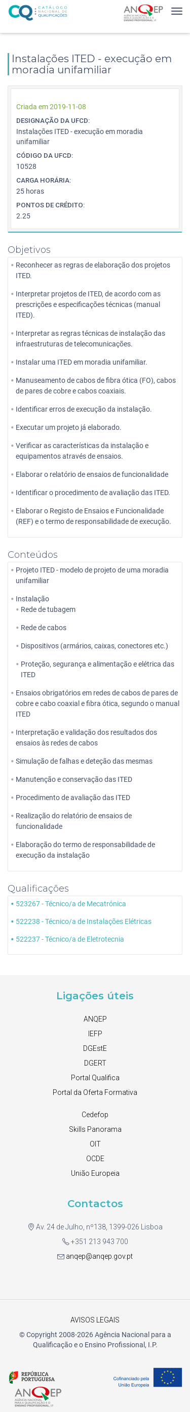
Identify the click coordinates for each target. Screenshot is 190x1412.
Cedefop (95, 1115)
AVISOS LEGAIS (95, 1320)
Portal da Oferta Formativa (95, 1092)
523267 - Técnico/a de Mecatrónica (71, 904)
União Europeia (95, 1173)
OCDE (95, 1159)
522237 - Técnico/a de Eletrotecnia (70, 939)
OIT (95, 1144)
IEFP (95, 1034)
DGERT (95, 1063)
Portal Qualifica (95, 1078)
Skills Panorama (95, 1129)
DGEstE (95, 1048)
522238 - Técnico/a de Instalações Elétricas (83, 921)
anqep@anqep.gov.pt (98, 1256)
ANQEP (95, 1019)
